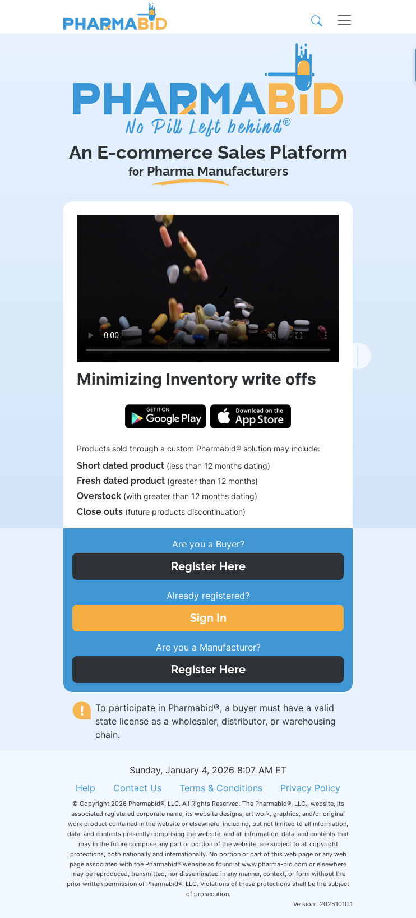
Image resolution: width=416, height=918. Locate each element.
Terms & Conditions (220, 788)
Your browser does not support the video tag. (208, 288)
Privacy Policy (310, 788)
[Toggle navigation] (337, 17)
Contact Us (137, 788)
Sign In (208, 618)
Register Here (208, 566)
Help (85, 788)
